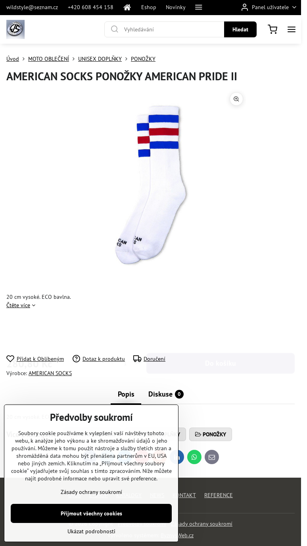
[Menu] (291, 29)
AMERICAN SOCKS (50, 373)
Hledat (240, 29)
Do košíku (220, 332)
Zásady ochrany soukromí (201, 523)
